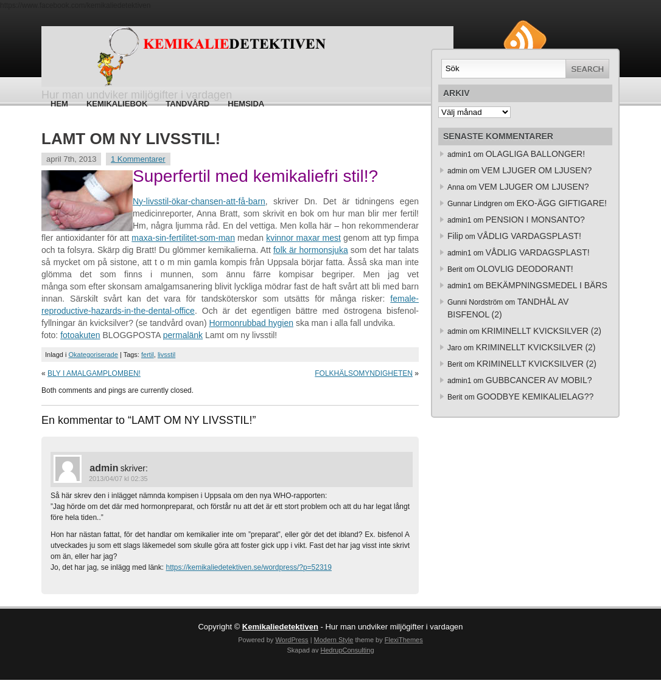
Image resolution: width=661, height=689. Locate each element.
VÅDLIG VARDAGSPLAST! (529, 236)
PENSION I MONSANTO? (535, 219)
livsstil (166, 354)
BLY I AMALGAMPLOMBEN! (94, 373)
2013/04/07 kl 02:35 (118, 478)
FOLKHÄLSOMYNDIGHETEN (364, 373)
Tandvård (187, 103)
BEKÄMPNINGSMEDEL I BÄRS (546, 285)
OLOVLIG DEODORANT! (525, 269)
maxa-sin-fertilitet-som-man (183, 238)
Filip (455, 236)
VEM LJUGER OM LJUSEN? (536, 170)
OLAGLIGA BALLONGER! (535, 154)
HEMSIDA (246, 103)
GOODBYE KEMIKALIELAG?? (535, 396)
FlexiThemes (404, 639)
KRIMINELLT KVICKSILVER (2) (541, 331)
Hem (59, 103)
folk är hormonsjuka (310, 250)
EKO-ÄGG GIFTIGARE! (561, 203)
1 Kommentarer (138, 159)
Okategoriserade (93, 354)
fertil (147, 354)
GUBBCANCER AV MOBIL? (539, 380)
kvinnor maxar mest (303, 238)
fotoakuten (80, 335)
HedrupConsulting (347, 650)
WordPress (291, 639)
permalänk (183, 335)
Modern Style (334, 639)
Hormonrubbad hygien (251, 323)
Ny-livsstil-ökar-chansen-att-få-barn (199, 201)
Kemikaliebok (116, 103)
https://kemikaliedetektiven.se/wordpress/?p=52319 (249, 567)
